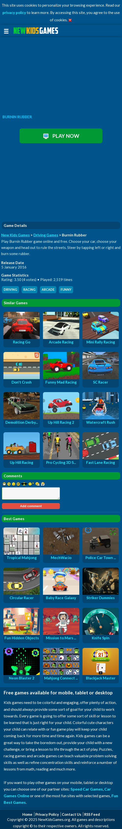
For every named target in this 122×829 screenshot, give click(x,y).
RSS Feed (92, 814)
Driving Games (45, 235)
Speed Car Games (86, 789)
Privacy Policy (47, 814)
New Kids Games (15, 235)
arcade (48, 290)
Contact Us (71, 814)
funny (66, 290)
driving (10, 290)
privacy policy (14, 12)
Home (27, 814)
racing (29, 290)
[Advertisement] (61, 74)
